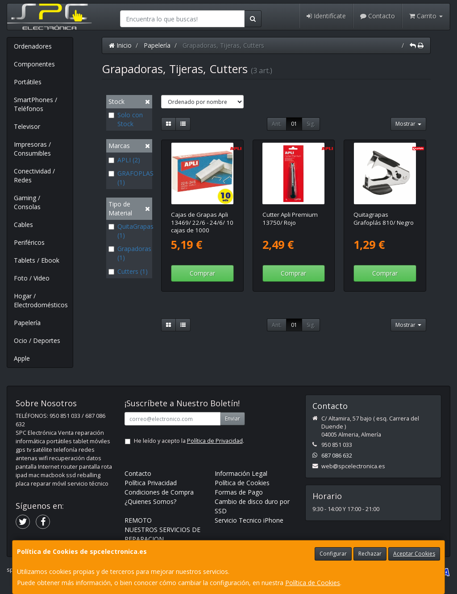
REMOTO (138, 520)
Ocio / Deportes (37, 340)
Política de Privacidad (215, 441)
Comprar (202, 273)
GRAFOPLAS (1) (129, 177)
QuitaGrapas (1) (129, 230)
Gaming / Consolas (27, 202)
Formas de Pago (239, 492)
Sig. (311, 124)
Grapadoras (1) (129, 253)
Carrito (426, 16)
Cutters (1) (128, 271)
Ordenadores (33, 46)
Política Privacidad (151, 482)
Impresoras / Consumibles (32, 148)
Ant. (277, 124)
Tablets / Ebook (36, 260)
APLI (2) (124, 160)
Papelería (27, 322)
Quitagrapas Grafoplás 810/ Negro (383, 218)
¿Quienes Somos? (150, 501)
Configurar (333, 553)
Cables (23, 224)
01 (294, 124)
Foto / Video (32, 278)
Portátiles (28, 82)
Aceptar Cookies (414, 553)
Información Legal (241, 473)
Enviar (232, 418)
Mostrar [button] (408, 124)
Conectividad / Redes (34, 175)
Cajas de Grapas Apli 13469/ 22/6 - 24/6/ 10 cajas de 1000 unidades (202, 226)
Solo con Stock (125, 119)
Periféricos (29, 242)
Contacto (377, 16)
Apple (22, 358)
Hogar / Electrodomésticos (41, 300)
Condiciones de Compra (159, 492)
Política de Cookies (312, 582)
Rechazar (370, 553)
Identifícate (326, 16)
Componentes (34, 64)
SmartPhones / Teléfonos (35, 104)
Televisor (27, 126)
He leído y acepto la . (189, 441)
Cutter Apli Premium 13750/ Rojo (290, 218)
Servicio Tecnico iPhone (249, 520)
